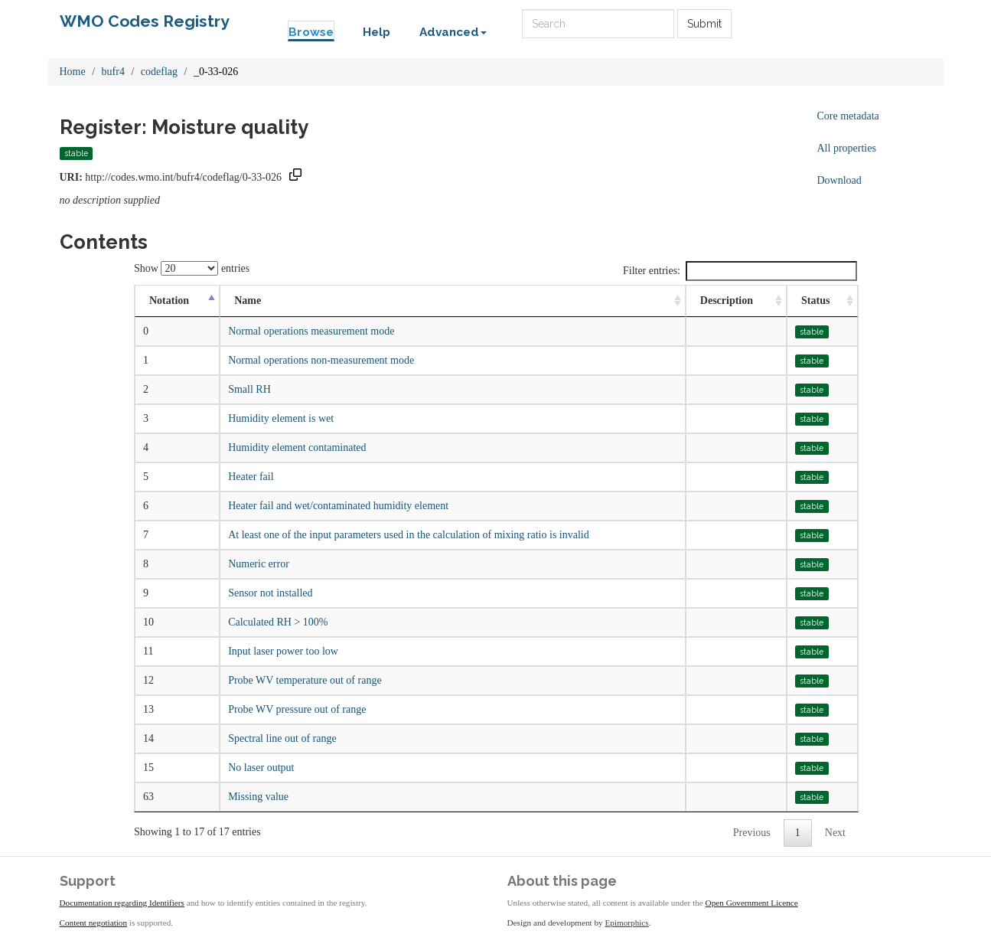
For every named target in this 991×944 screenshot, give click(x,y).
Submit (704, 24)
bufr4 (113, 71)
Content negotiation (94, 922)
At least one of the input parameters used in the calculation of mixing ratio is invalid (408, 535)
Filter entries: (740, 271)
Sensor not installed (270, 593)
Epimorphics (627, 922)
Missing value (258, 796)
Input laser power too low (283, 651)
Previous (752, 832)
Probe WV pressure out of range (297, 709)
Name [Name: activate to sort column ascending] (247, 300)
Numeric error (258, 564)
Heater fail (250, 476)
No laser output (261, 767)
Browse (311, 32)
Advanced (453, 32)
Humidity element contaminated (297, 447)
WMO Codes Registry (145, 21)
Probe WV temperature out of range (304, 680)
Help (376, 32)
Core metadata (848, 116)
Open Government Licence (752, 902)
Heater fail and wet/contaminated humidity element (338, 505)
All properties (846, 148)
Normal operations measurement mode (311, 331)
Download (839, 180)
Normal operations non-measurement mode (321, 360)
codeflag (159, 71)
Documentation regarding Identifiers (122, 902)
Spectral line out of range (282, 738)
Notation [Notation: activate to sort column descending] (169, 300)
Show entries (191, 268)
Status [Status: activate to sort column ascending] (815, 300)
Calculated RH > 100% (278, 622)
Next (835, 832)
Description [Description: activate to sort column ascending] (726, 300)
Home (73, 71)
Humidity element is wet (281, 418)
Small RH (249, 389)
